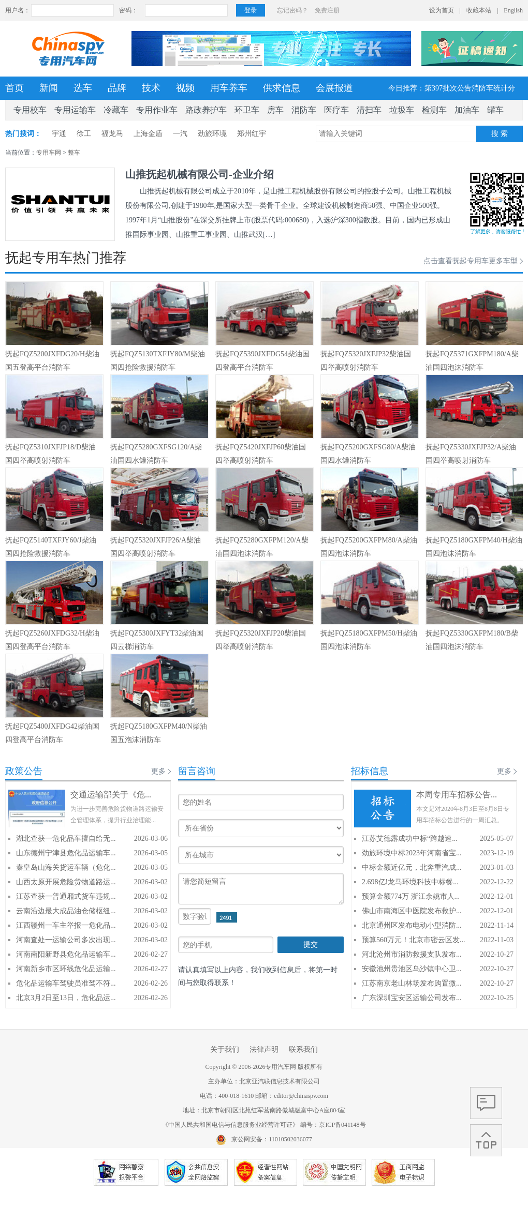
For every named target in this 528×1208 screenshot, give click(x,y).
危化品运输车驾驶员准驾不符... (66, 983)
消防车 (303, 109)
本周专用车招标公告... (456, 794)
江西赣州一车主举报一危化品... (66, 925)
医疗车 (336, 109)
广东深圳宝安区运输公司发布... (412, 998)
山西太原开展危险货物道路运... (66, 882)
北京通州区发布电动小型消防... (412, 925)
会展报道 (334, 88)
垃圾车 (401, 109)
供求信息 (281, 88)
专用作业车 (157, 109)
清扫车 (369, 109)
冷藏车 (116, 109)
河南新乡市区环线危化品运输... (66, 969)
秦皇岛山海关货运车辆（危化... (66, 867)
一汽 (180, 134)
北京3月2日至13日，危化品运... (66, 998)
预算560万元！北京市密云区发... (413, 940)
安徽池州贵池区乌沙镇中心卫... (412, 969)
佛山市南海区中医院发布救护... (412, 911)
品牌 (117, 88)
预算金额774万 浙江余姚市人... (411, 896)
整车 (74, 152)
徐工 (84, 134)
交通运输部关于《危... (110, 794)
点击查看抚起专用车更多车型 (470, 261)
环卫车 (246, 109)
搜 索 (499, 134)
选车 (83, 88)
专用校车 (30, 109)
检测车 (434, 109)
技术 (151, 88)
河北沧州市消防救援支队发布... (412, 954)
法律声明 (264, 1049)
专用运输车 (75, 109)
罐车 (495, 109)
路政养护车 (206, 109)
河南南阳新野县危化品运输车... (66, 954)
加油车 (466, 109)
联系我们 (303, 1049)
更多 (158, 771)
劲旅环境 (212, 134)
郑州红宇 (251, 134)
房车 (275, 109)
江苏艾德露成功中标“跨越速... (410, 838)
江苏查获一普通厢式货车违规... (66, 896)
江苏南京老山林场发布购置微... (412, 983)
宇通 (59, 134)
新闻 (48, 88)
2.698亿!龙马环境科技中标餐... (410, 882)
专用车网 (48, 152)
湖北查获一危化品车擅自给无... (66, 838)
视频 (185, 88)
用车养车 (228, 88)
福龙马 (112, 134)
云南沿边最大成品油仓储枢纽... (66, 911)
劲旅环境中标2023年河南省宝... (412, 853)
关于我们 (224, 1049)
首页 (14, 88)
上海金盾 (148, 134)
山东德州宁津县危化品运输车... (66, 853)
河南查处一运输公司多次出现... (66, 940)
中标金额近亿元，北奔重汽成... (412, 867)
